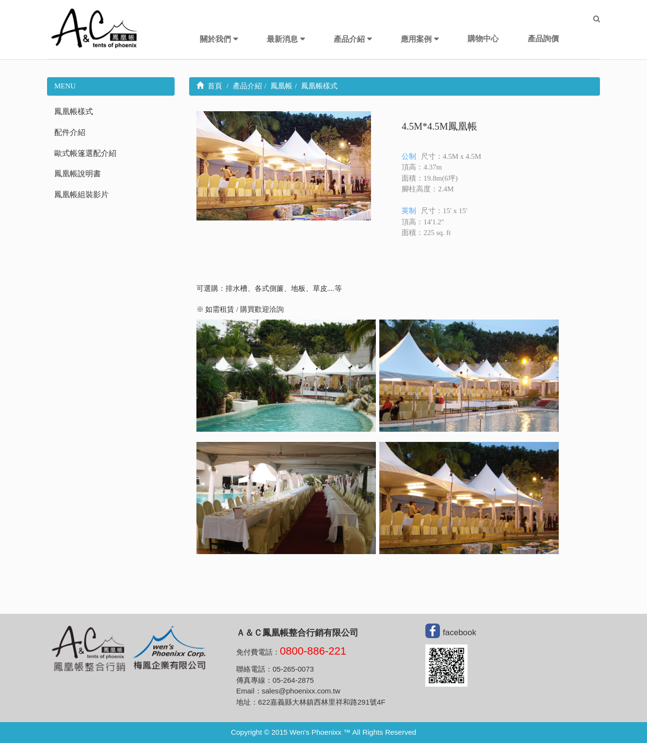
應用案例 (416, 39)
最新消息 (282, 39)
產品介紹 (349, 39)
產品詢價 (543, 38)
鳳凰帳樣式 (73, 111)
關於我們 (215, 39)
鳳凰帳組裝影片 (81, 194)
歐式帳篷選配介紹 (85, 153)
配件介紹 (69, 132)
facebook (459, 632)
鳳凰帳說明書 (77, 173)
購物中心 (483, 38)
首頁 (209, 86)
